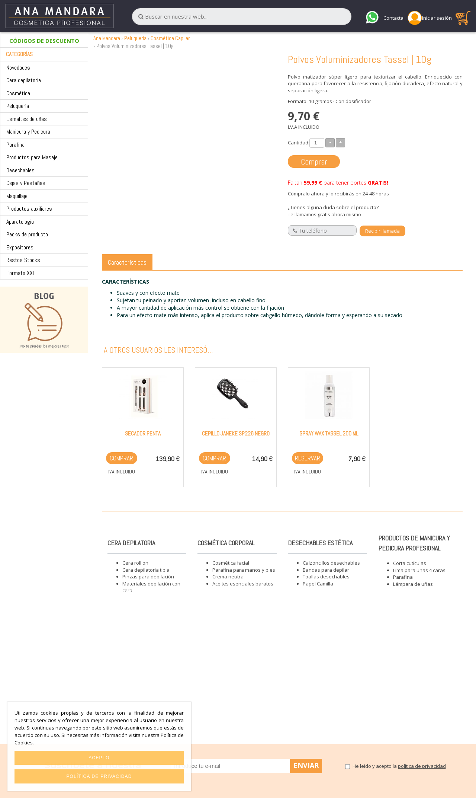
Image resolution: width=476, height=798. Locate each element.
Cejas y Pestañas (25, 183)
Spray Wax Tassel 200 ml (328, 433)
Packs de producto (27, 234)
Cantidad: (298, 142)
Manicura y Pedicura (28, 131)
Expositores (19, 247)
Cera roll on (135, 562)
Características (127, 262)
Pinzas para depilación (148, 576)
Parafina (15, 145)
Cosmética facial (230, 562)
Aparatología (20, 222)
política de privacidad (422, 766)
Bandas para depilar (326, 569)
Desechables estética (320, 543)
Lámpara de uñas (413, 584)
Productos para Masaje (32, 157)
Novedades (18, 67)
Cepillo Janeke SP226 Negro (236, 433)
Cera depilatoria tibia (146, 569)
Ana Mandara (106, 38)
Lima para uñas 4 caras (419, 570)
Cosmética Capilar (170, 38)
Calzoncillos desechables (331, 562)
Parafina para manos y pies (243, 569)
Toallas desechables (326, 576)
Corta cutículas (409, 563)
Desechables (20, 170)
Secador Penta (143, 433)
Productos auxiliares (29, 209)
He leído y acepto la (399, 766)
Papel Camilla (318, 583)
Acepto (99, 757)
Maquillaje (17, 196)
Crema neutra (228, 576)
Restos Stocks (23, 260)
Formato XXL (20, 273)
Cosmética (18, 93)
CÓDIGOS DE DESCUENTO (44, 40)
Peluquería (17, 106)
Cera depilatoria (23, 80)
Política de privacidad (99, 776)
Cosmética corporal (225, 543)
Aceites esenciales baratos (242, 583)
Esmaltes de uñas (26, 119)
